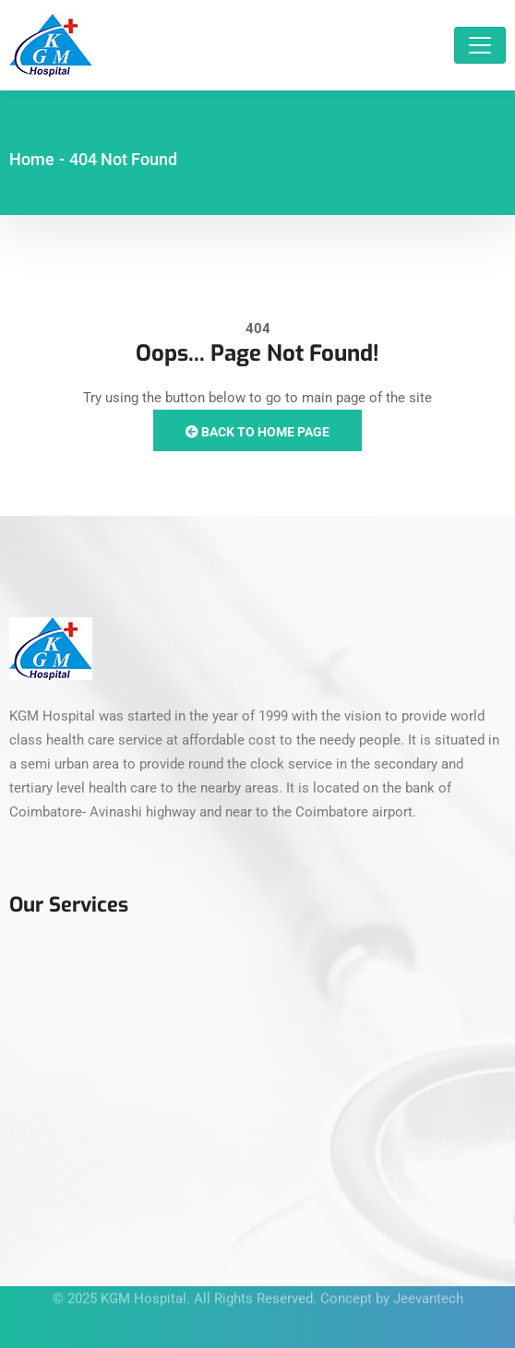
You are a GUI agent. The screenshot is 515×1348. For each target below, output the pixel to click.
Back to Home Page (257, 431)
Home (31, 159)
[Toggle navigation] (480, 45)
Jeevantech (428, 1291)
